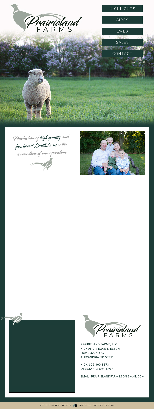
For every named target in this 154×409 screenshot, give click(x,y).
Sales (122, 42)
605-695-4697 (103, 369)
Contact (122, 53)
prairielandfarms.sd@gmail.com (117, 376)
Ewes (122, 31)
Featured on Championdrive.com (96, 405)
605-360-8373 (99, 364)
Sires (122, 20)
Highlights (122, 8)
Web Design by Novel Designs (59, 405)
